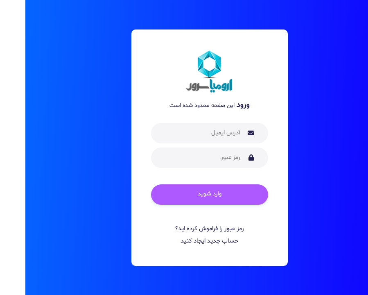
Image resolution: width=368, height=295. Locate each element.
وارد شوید (184, 194)
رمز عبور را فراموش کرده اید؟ (184, 229)
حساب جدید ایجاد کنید (184, 241)
